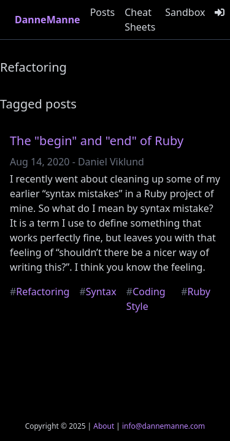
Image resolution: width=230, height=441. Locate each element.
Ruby (195, 291)
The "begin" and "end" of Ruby (96, 140)
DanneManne (47, 19)
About (103, 426)
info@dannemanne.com (163, 426)
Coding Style (146, 299)
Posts (102, 12)
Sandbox (185, 12)
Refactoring (39, 291)
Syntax (97, 291)
